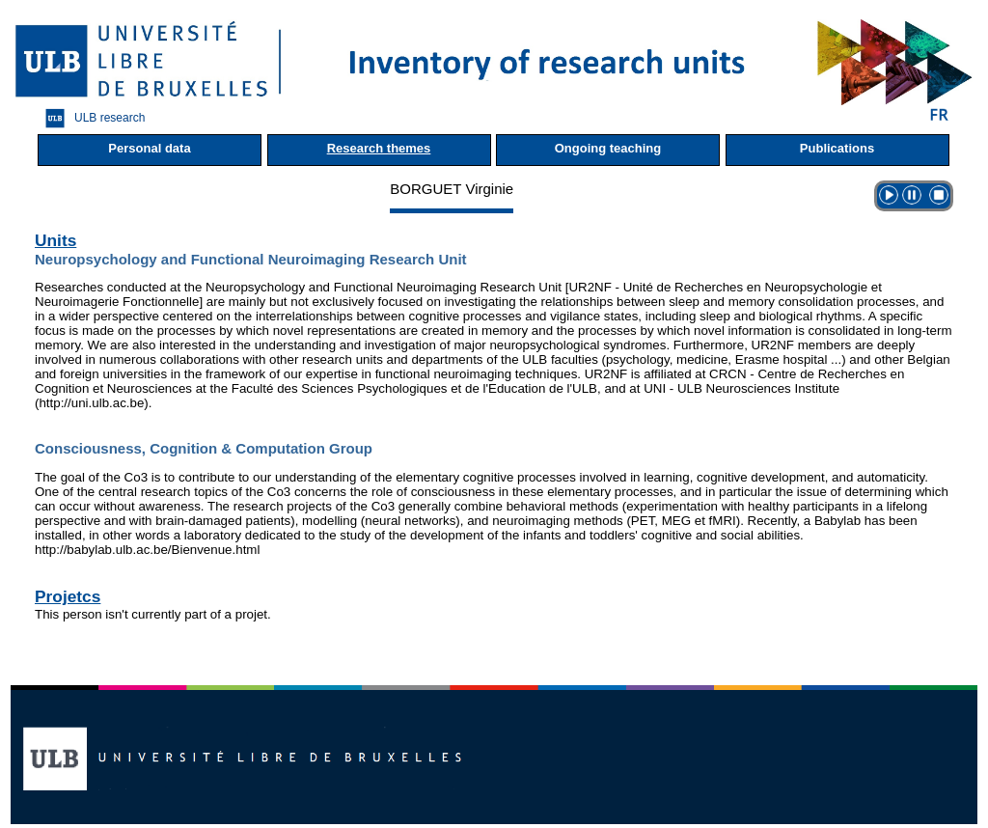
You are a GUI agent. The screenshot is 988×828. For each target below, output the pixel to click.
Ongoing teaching (608, 148)
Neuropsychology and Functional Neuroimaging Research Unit (251, 259)
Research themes (379, 148)
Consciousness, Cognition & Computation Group (203, 448)
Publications (837, 148)
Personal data (149, 148)
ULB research (90, 118)
